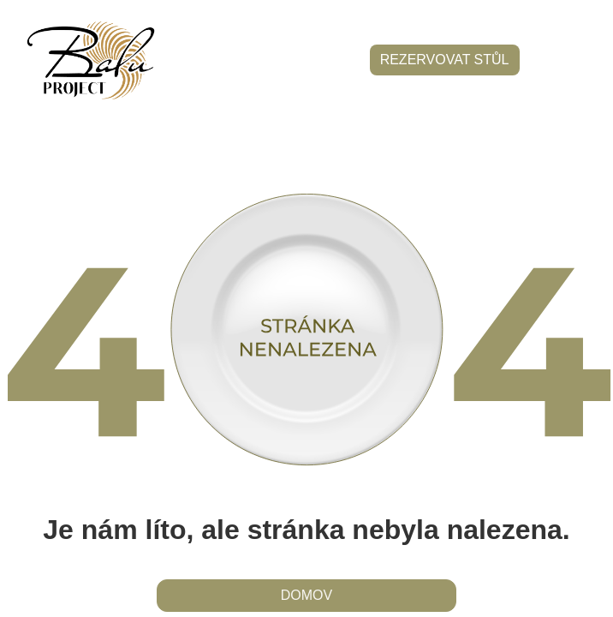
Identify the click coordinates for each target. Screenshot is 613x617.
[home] (86, 60)
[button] (561, 60)
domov (306, 595)
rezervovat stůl (444, 59)
